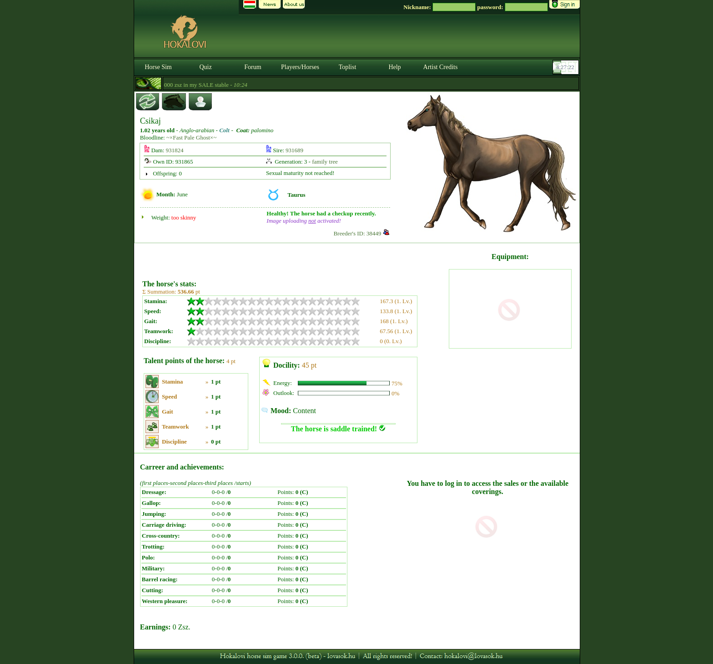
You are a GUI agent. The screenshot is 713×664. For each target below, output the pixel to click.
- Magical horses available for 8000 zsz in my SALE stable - (180, 84)
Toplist (347, 67)
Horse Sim (158, 67)
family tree (325, 161)
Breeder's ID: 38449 (357, 233)
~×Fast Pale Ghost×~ (191, 137)
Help (394, 67)
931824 (175, 150)
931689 (294, 150)
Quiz (205, 67)
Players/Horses (300, 67)
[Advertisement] (294, 258)
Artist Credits (440, 67)
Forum (252, 67)
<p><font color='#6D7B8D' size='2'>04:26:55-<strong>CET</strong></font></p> (566, 67)
